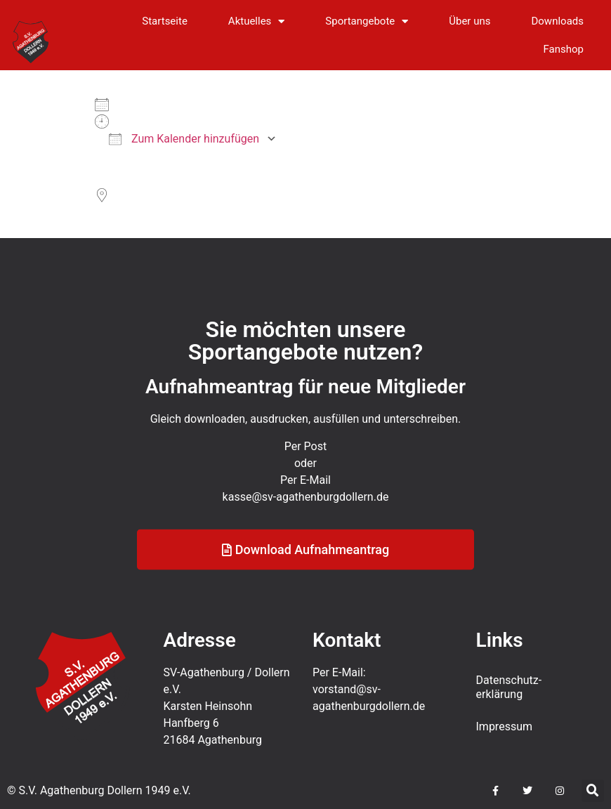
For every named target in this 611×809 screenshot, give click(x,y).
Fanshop (564, 49)
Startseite (165, 21)
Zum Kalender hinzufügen (184, 138)
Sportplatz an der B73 (149, 212)
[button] (593, 791)
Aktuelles (256, 21)
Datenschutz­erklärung (509, 687)
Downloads (557, 21)
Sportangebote (366, 21)
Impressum (504, 726)
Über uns (469, 21)
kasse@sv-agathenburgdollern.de (306, 510)
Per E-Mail (305, 493)
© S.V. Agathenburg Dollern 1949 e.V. (99, 790)
